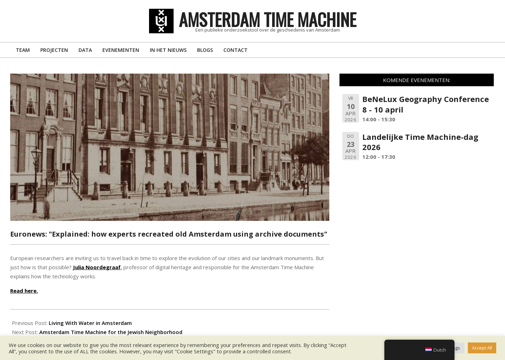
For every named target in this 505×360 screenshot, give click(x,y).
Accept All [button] (482, 348)
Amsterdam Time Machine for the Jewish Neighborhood (110, 331)
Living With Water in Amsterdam (90, 322)
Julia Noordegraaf (97, 267)
